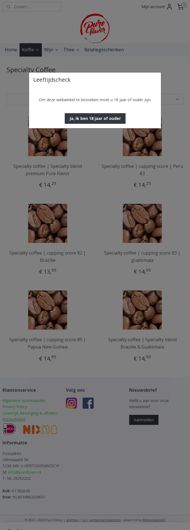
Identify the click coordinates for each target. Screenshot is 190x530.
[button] (95, 118)
